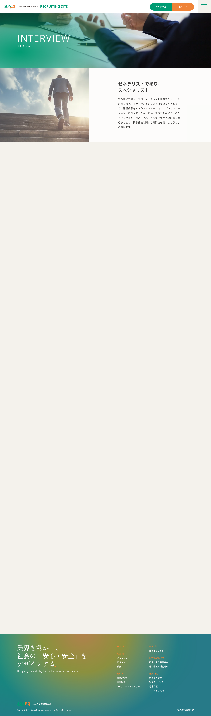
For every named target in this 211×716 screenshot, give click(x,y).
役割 (119, 666)
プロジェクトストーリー (128, 686)
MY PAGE (161, 6)
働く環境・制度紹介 (158, 666)
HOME (120, 646)
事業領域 (121, 682)
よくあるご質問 (156, 690)
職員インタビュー (157, 650)
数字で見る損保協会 (158, 662)
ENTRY (183, 6)
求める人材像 (155, 678)
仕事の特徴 (122, 678)
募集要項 (153, 686)
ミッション (122, 658)
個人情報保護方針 (185, 709)
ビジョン (121, 662)
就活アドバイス (156, 682)
